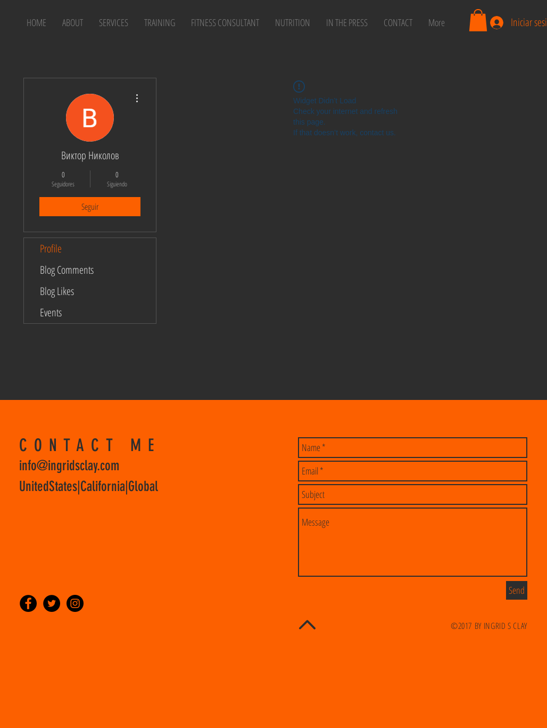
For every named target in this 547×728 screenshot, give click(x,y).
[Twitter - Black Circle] (51, 603)
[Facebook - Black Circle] (28, 603)
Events (51, 312)
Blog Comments (67, 270)
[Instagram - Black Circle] (75, 603)
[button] (478, 20)
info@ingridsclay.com (69, 465)
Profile (51, 248)
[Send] (516, 590)
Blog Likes (57, 291)
